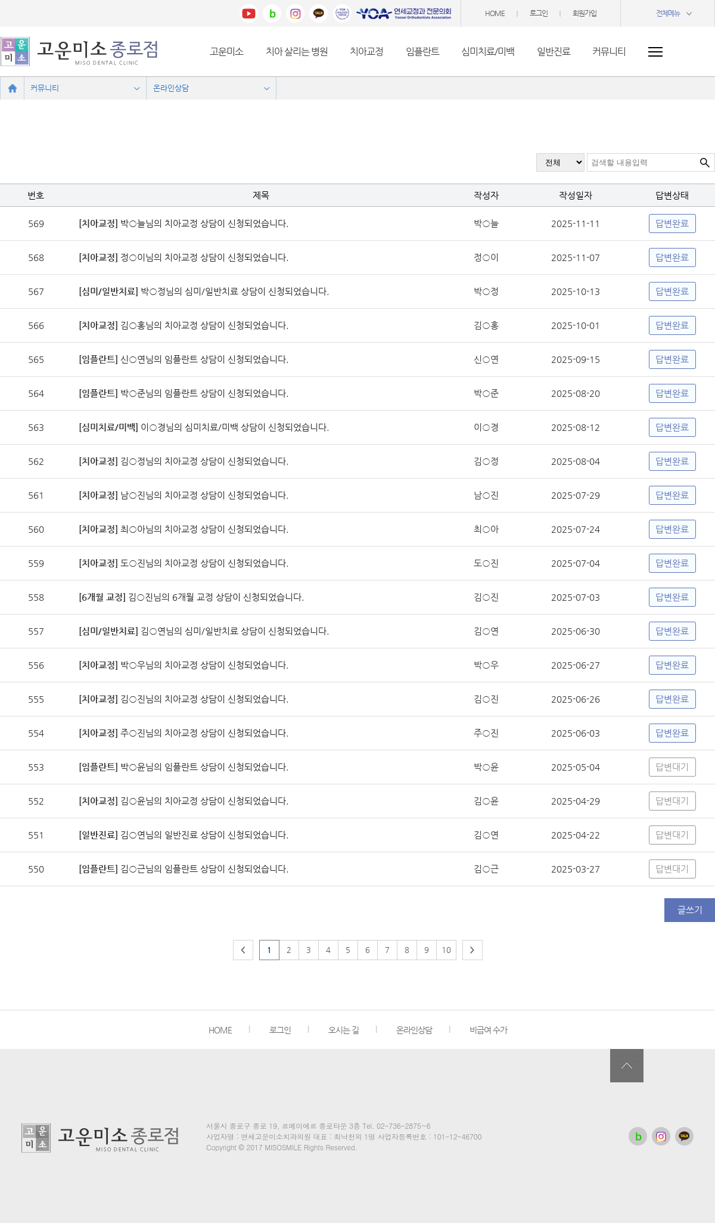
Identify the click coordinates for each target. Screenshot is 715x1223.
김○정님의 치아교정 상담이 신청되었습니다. (203, 461)
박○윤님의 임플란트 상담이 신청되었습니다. (203, 767)
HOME (495, 13)
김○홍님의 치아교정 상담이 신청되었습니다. (203, 325)
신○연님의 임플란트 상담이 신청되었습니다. (203, 359)
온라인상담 (414, 1030)
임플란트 (422, 51)
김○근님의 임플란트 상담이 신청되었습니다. (203, 869)
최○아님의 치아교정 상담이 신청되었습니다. (203, 529)
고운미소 (226, 51)
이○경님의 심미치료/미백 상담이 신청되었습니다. (233, 427)
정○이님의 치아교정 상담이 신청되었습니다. (203, 257)
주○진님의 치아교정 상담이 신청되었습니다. (203, 733)
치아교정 (366, 51)
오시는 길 (343, 1030)
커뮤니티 (609, 51)
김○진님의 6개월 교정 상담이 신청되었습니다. (215, 597)
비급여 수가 (488, 1030)
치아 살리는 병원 (297, 51)
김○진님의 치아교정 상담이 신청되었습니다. (203, 699)
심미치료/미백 (487, 51)
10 (446, 949)
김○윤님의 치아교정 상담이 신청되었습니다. (203, 801)
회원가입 (584, 13)
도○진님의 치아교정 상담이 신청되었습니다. (203, 563)
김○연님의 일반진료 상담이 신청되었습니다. (203, 835)
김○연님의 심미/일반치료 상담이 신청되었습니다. (233, 631)
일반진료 (553, 51)
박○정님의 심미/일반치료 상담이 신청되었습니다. (233, 291)
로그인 (539, 13)
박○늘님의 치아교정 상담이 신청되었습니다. (203, 223)
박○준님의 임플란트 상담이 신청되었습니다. (203, 393)
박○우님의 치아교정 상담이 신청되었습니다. (203, 665)
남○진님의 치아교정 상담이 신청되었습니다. (203, 495)
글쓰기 (689, 910)
